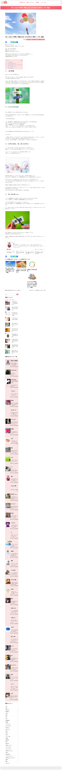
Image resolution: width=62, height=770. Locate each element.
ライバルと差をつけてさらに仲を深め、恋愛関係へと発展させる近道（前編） (39, 253)
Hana (12, 438)
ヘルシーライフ (8, 748)
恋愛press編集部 (14, 360)
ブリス (12, 646)
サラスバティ (13, 419)
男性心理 (7, 743)
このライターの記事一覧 (39, 249)
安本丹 (12, 513)
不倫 (6, 707)
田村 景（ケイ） (14, 494)
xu (11, 532)
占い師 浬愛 (13, 485)
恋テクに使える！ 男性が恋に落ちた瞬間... (15, 330)
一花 (12, 457)
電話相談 (37, 2)
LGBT (7, 752)
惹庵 (12, 598)
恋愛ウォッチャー (9, 745)
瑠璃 (12, 560)
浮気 (6, 718)
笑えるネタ (7, 729)
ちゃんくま (13, 503)
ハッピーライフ (8, 747)
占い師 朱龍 (13, 579)
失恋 (6, 716)
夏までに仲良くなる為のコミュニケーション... (15, 324)
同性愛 (7, 738)
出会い (7, 734)
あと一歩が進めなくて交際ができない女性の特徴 (11, 252)
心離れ (7, 759)
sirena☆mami (14, 370)
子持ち (7, 732)
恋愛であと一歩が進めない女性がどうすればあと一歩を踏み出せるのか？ (20, 253)
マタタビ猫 (13, 570)
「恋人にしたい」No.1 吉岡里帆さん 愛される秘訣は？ (21, 270)
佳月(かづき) (13, 608)
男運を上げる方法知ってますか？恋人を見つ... (15, 308)
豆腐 (12, 674)
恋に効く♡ (7, 727)
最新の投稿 (11, 68)
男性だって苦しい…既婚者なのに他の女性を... (15, 351)
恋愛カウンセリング (30, 2)
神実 (12, 476)
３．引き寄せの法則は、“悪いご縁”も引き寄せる (14, 64)
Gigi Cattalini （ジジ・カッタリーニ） (14, 381)
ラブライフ (7, 763)
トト (12, 466)
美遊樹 (12, 428)
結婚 (6, 741)
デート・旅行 (8, 736)
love (6, 706)
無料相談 (7, 711)
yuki (12, 655)
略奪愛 (7, 722)
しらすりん (13, 522)
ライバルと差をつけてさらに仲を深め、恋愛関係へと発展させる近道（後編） (29, 253)
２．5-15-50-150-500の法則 (11, 63)
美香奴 (12, 400)
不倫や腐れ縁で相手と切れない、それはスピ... (15, 346)
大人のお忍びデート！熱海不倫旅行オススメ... (15, 303)
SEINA (12, 589)
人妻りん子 (13, 617)
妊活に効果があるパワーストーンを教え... (13, 290)
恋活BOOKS (8, 754)
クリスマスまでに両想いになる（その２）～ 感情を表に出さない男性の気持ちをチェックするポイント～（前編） (32, 284)
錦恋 (12, 447)
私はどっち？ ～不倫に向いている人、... (37, 290)
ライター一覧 (43, 2)
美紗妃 (12, 551)
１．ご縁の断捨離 (9, 62)
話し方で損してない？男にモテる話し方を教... (15, 314)
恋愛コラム (7, 709)
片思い (7, 713)
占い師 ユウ (13, 409)
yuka (12, 693)
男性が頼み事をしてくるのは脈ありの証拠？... (15, 335)
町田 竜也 (13, 636)
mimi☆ (12, 627)
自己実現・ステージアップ (10, 757)
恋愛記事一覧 (22, 2)
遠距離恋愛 (7, 720)
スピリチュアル (8, 725)
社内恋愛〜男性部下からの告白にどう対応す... (15, 341)
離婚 (6, 761)
